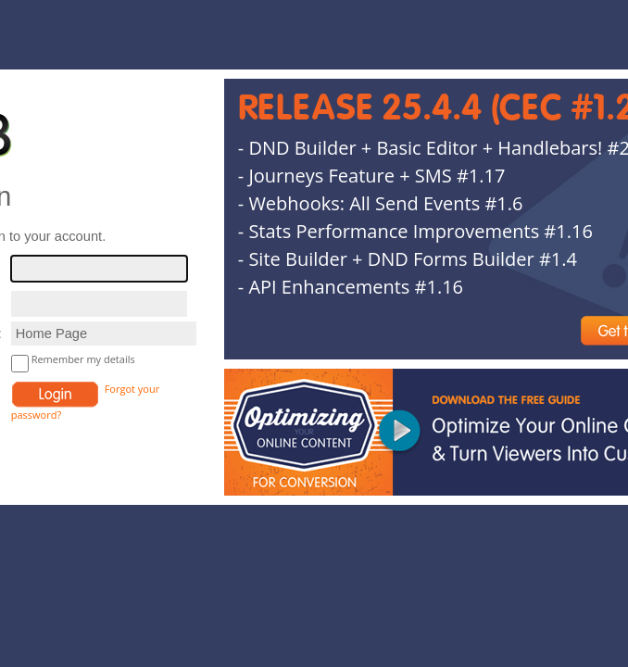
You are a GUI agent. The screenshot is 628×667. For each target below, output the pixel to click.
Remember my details (83, 359)
